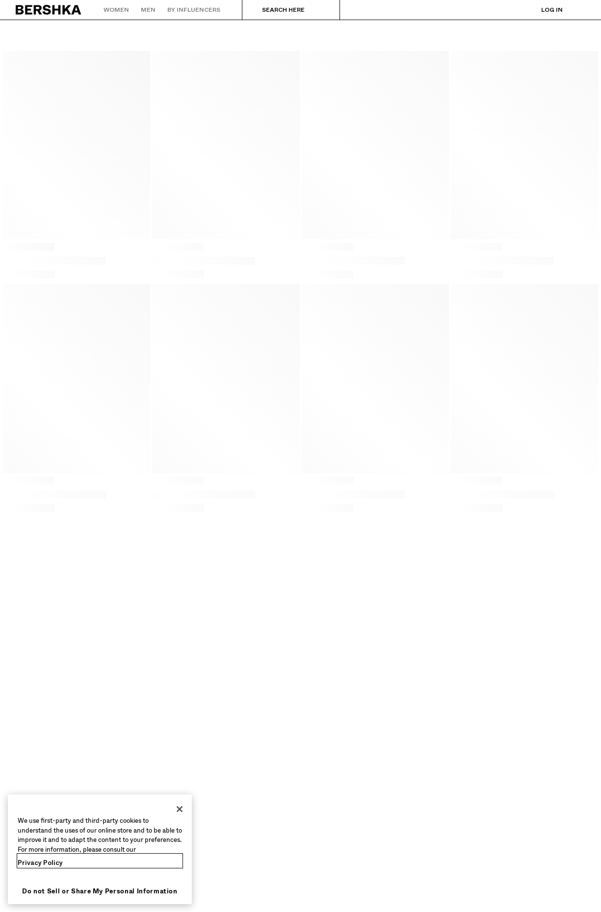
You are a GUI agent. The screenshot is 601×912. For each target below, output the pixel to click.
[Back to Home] (49, 10)
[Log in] (542, 10)
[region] (100, 849)
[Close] (179, 809)
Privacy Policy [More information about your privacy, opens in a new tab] (40, 862)
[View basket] (578, 10)
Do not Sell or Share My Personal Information (100, 891)
